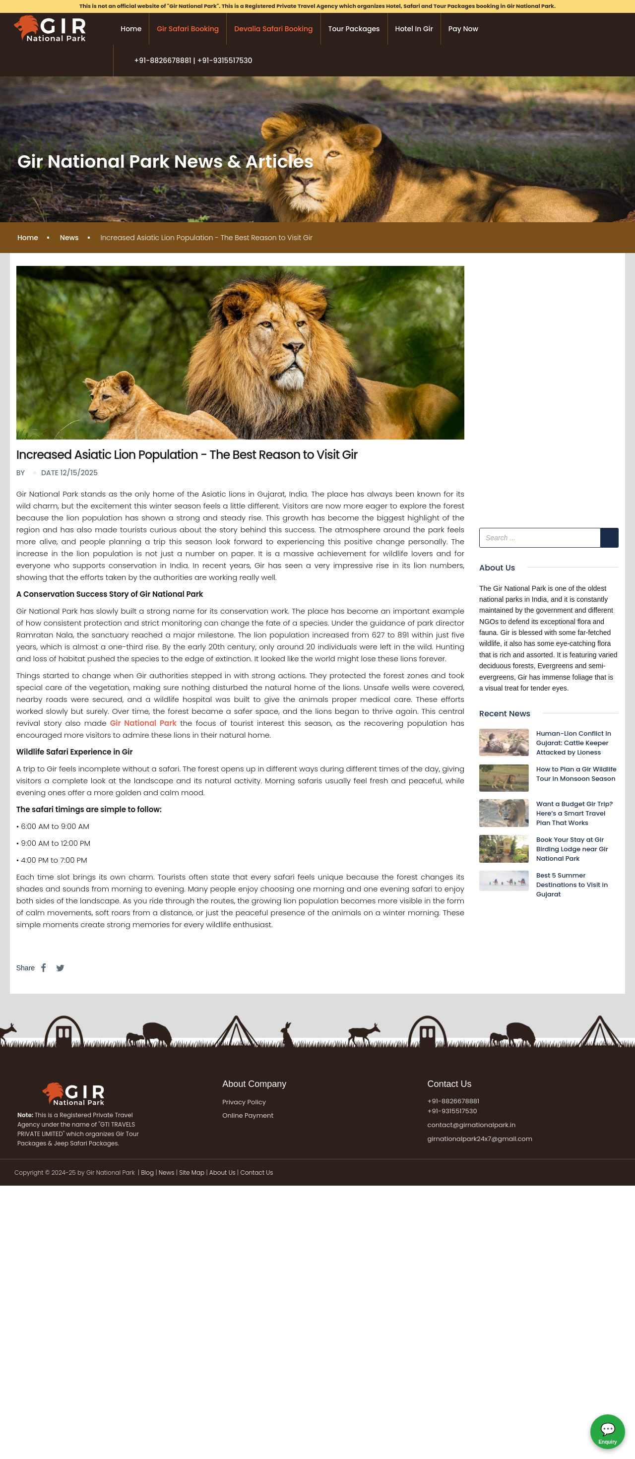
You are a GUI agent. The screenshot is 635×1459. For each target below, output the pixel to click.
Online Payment (247, 1116)
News (69, 238)
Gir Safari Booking (188, 29)
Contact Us (256, 1172)
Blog (148, 1172)
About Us (222, 1172)
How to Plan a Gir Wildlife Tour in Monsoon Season (576, 773)
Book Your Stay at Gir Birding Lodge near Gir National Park (572, 849)
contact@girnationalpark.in (472, 1125)
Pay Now (463, 29)
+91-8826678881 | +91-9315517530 (193, 60)
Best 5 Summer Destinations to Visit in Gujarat (572, 885)
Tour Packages (354, 29)
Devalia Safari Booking (273, 29)
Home (131, 29)
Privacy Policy (244, 1102)
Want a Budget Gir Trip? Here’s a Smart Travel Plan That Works (574, 813)
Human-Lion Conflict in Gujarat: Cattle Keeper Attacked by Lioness (573, 743)
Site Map (191, 1172)
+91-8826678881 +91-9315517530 (454, 1106)
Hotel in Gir (414, 29)
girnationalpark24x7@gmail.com (480, 1138)
